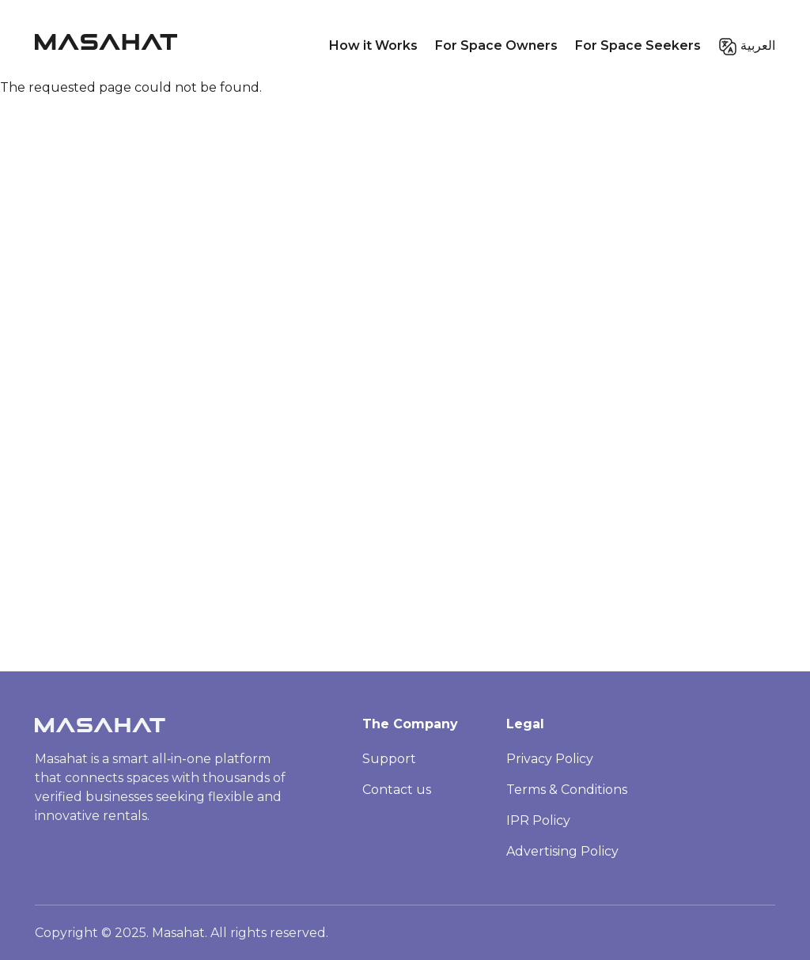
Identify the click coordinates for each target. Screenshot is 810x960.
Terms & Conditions (566, 789)
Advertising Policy (562, 851)
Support (389, 758)
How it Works (373, 45)
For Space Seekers (638, 45)
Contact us (396, 789)
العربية (757, 45)
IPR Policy (538, 820)
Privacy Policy (549, 758)
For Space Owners (496, 45)
